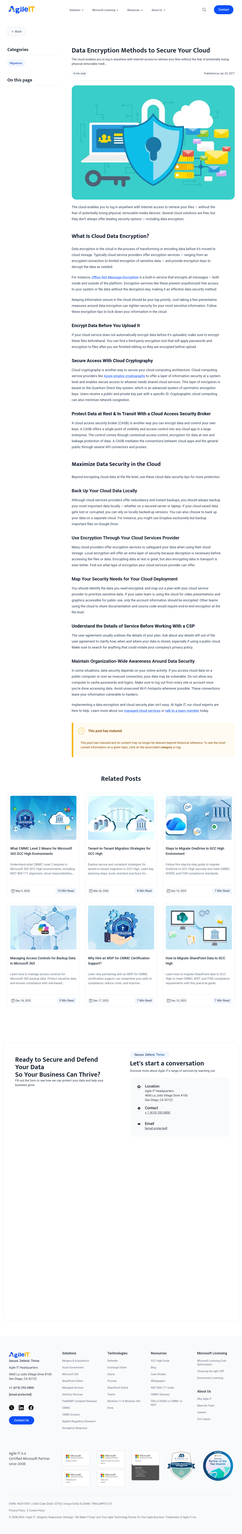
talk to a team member (182, 711)
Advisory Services (72, 1394)
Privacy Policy (17, 1510)
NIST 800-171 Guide (162, 1387)
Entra (110, 1407)
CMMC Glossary (160, 1394)
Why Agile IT (204, 1398)
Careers (201, 1412)
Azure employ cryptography (124, 376)
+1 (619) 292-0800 (21, 1388)
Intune (111, 1374)
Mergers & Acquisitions (75, 1360)
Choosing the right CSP (210, 1371)
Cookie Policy (37, 1510)
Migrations (16, 63)
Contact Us (21, 1420)
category (166, 747)
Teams (111, 1394)
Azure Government (73, 1367)
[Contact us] (62, 1199)
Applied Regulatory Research (78, 1421)
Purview (112, 1380)
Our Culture (203, 1419)
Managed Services (73, 1387)
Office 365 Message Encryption (115, 277)
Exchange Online (117, 1367)
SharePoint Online (72, 1380)
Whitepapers (158, 1380)
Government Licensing (210, 1377)
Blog (153, 1367)
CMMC (66, 1407)
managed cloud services (142, 711)
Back (16, 31)
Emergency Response (74, 1428)
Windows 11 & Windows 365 (123, 1401)
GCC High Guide (160, 1360)
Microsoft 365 (70, 1374)
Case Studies (158, 1374)
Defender (112, 1360)
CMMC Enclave (71, 1414)
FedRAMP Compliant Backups (79, 1401)
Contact (223, 9)
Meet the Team (206, 1405)
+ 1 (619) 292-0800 (157, 1112)
